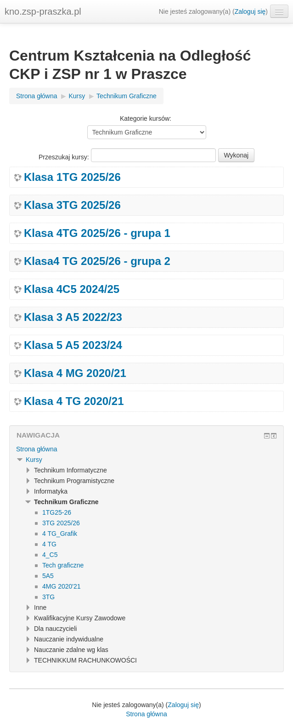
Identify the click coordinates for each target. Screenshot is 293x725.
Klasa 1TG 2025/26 (72, 177)
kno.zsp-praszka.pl (43, 11)
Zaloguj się (250, 11)
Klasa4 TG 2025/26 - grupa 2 (97, 261)
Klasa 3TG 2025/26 (72, 205)
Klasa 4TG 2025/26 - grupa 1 (97, 233)
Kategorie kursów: (145, 118)
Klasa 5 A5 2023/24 (73, 345)
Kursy (34, 459)
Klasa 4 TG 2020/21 (74, 401)
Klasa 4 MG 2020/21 (75, 373)
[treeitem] (146, 449)
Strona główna (36, 449)
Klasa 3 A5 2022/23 (73, 317)
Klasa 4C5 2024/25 (71, 289)
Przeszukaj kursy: (65, 157)
